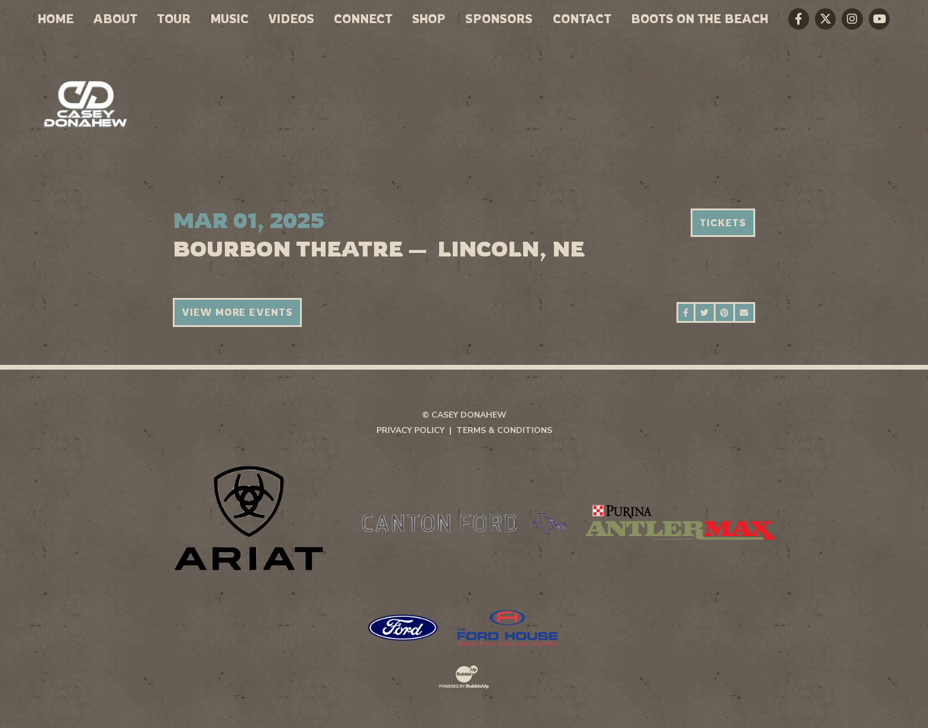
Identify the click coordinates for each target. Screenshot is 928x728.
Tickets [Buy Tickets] (723, 223)
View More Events (237, 312)
